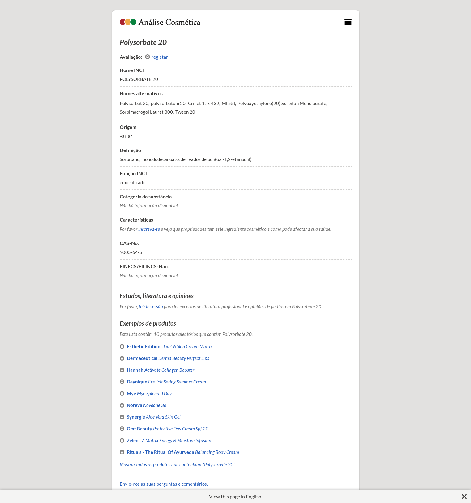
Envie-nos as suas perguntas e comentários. (164, 484)
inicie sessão (151, 306)
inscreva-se (149, 229)
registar (156, 56)
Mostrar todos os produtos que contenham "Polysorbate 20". (178, 464)
